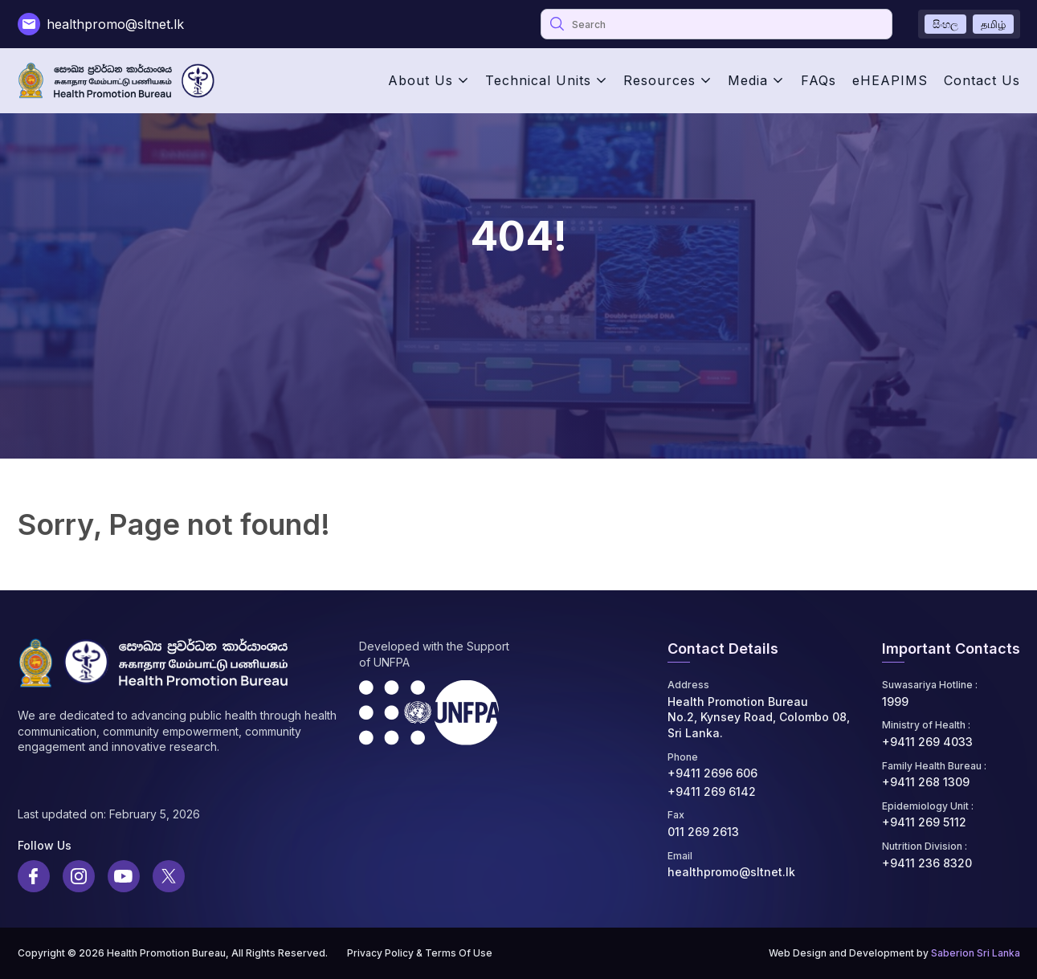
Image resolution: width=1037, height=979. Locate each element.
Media (748, 80)
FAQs (818, 80)
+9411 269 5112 (924, 822)
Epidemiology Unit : (928, 806)
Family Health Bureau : (934, 766)
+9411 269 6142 (712, 791)
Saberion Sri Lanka (975, 953)
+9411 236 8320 (927, 863)
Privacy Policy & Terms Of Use (419, 953)
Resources (659, 80)
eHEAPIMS (890, 80)
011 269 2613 (703, 831)
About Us (420, 80)
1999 (895, 701)
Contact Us (982, 80)
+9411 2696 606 (712, 773)
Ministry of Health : (926, 725)
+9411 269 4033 (927, 742)
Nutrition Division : (924, 846)
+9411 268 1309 (926, 782)
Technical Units (538, 80)
